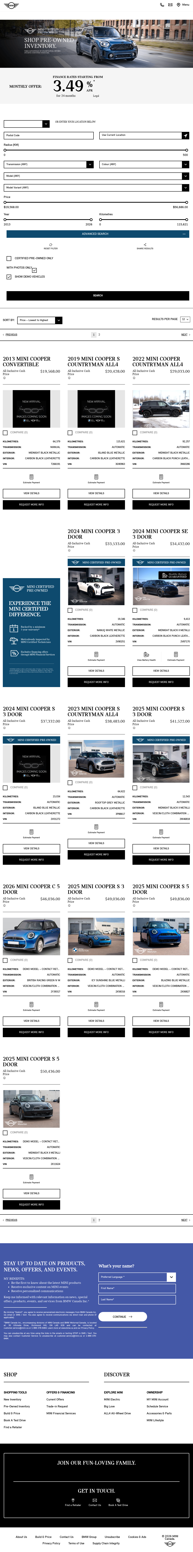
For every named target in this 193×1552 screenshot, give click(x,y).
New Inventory (12, 1398)
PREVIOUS (11, 334)
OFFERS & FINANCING (60, 1391)
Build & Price (12, 1412)
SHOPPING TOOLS (15, 1391)
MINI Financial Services (61, 1412)
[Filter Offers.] (27, 124)
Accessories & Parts (159, 1412)
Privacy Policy (51, 1542)
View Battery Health (146, 656)
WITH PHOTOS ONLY (22, 269)
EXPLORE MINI (113, 1391)
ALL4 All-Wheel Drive (117, 1412)
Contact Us (66, 1535)
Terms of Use (76, 1542)
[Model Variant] (96, 188)
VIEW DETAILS (31, 493)
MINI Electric (112, 1398)
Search (98, 295)
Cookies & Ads (137, 1535)
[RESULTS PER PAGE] (185, 319)
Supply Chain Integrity (106, 1542)
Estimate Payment (31, 479)
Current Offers (55, 1398)
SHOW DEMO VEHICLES (26, 277)
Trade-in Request (57, 1405)
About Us (21, 1535)
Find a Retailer (13, 1426)
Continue (123, 1315)
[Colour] (144, 164)
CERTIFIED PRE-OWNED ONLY (30, 258)
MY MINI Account (157, 1398)
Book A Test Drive (15, 1419)
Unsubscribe (112, 1535)
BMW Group (89, 1535)
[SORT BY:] (39, 320)
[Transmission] (49, 164)
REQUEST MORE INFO (31, 504)
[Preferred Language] (137, 1276)
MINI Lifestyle (155, 1419)
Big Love (109, 1405)
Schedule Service (157, 1405)
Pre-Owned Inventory (17, 1405)
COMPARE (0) (19, 432)
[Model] (96, 176)
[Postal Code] (49, 135)
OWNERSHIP (155, 1391)
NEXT (184, 334)
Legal (96, 96)
